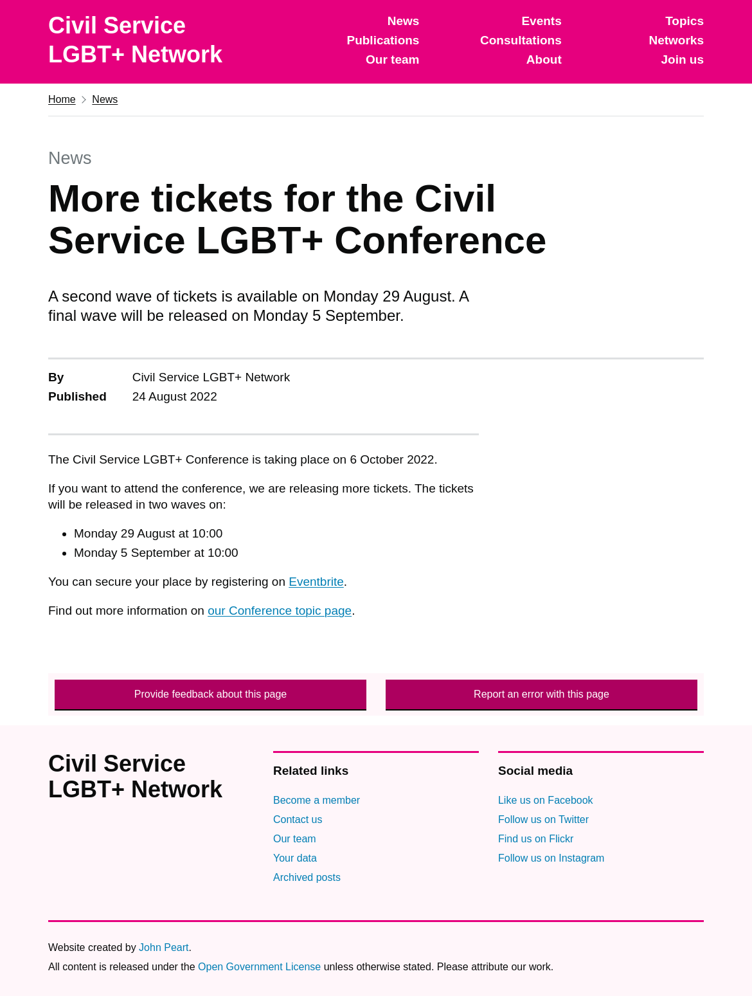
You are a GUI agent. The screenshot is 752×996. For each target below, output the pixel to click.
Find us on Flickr (535, 838)
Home (62, 99)
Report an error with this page (541, 694)
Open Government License (259, 966)
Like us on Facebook (545, 800)
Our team (392, 59)
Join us (682, 59)
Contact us (297, 819)
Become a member (316, 800)
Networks (676, 40)
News (404, 21)
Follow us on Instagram (551, 858)
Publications (382, 40)
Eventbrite (316, 581)
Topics (684, 21)
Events (541, 21)
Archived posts (307, 877)
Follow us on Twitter (543, 819)
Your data (295, 858)
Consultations (521, 40)
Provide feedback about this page (210, 694)
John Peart (163, 947)
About (544, 59)
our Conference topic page (280, 610)
